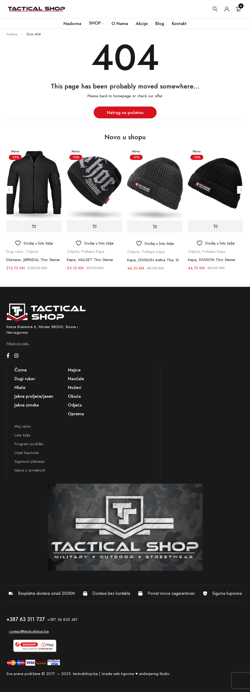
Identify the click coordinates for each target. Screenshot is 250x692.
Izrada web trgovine (118, 674)
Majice (74, 370)
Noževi (74, 387)
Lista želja (22, 435)
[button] (94, 226)
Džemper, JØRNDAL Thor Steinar (33, 260)
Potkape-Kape (93, 251)
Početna (12, 34)
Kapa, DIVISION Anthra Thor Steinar (155, 260)
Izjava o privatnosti (29, 470)
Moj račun (22, 426)
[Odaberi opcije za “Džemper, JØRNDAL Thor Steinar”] (33, 226)
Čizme (20, 370)
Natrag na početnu (125, 112)
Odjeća (32, 251)
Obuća (74, 396)
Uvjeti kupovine (26, 452)
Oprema (76, 414)
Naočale (76, 379)
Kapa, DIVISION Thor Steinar (212, 260)
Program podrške (28, 444)
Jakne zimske (26, 405)
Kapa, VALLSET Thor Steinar (90, 260)
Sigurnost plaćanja (29, 461)
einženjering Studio (155, 674)
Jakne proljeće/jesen (33, 396)
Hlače (19, 387)
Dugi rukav (14, 251)
